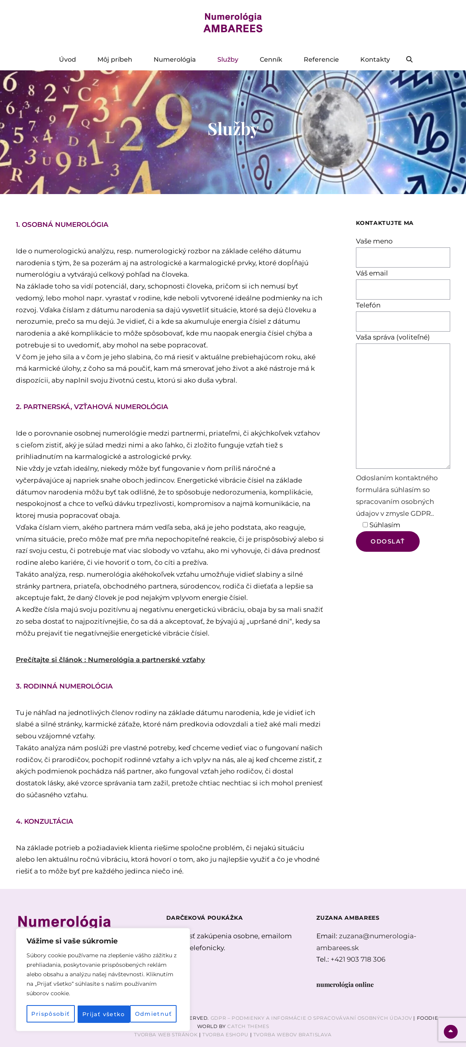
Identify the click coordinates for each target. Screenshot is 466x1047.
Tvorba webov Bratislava (292, 1035)
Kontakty (375, 59)
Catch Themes (248, 1026)
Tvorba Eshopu (225, 1035)
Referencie (321, 59)
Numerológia (175, 59)
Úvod (67, 59)
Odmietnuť (101, 1014)
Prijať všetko (153, 1014)
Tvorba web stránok (166, 1035)
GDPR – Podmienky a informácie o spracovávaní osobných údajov (311, 1018)
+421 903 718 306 (358, 959)
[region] (103, 980)
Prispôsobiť (50, 1014)
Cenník (271, 59)
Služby (227, 59)
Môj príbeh (114, 59)
